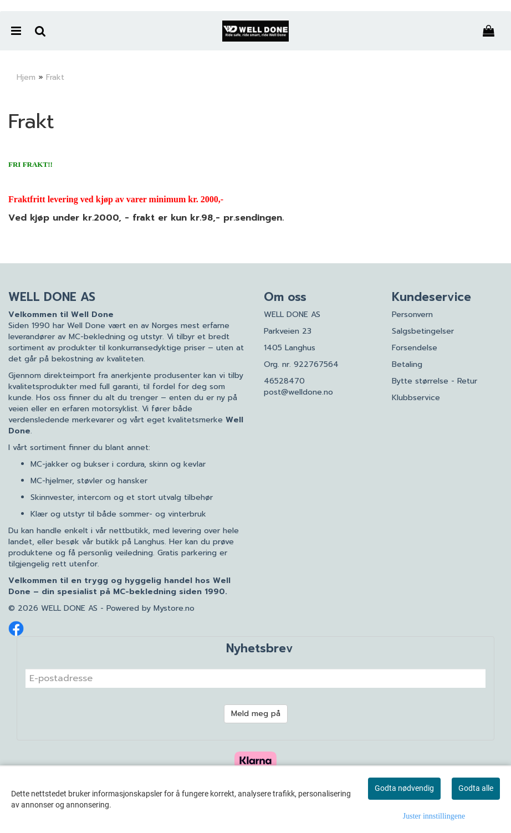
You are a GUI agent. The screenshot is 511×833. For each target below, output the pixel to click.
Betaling (407, 364)
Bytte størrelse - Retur (434, 381)
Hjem (26, 77)
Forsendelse (414, 348)
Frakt (55, 77)
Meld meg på (255, 713)
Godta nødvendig (404, 788)
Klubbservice (416, 397)
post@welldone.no (298, 392)
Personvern (412, 314)
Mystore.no (174, 608)
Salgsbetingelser (423, 331)
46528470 (284, 381)
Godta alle (475, 788)
